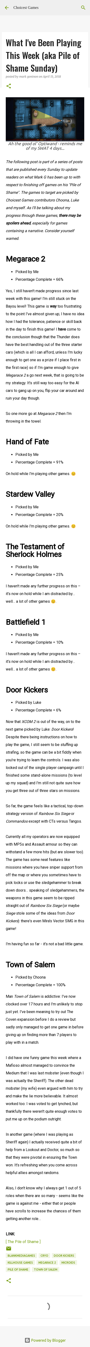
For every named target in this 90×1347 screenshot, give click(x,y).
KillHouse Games (20, 1262)
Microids (68, 1262)
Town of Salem (45, 1269)
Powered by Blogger (45, 1340)
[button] (9, 86)
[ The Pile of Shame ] (23, 1241)
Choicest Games (25, 8)
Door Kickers (64, 1255)
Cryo (44, 1255)
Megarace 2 (47, 1262)
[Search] (83, 7)
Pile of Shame (18, 1269)
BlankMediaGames (21, 1255)
